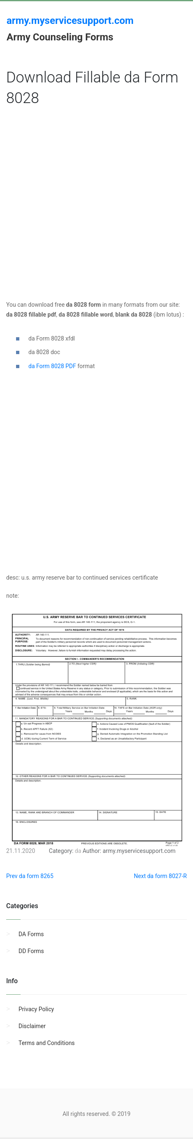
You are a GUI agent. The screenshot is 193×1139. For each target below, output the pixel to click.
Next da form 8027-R (160, 876)
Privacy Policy (36, 1009)
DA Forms (31, 934)
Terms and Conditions (47, 1043)
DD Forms (31, 951)
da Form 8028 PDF (52, 366)
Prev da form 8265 (29, 876)
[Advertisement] (93, 206)
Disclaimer (32, 1026)
